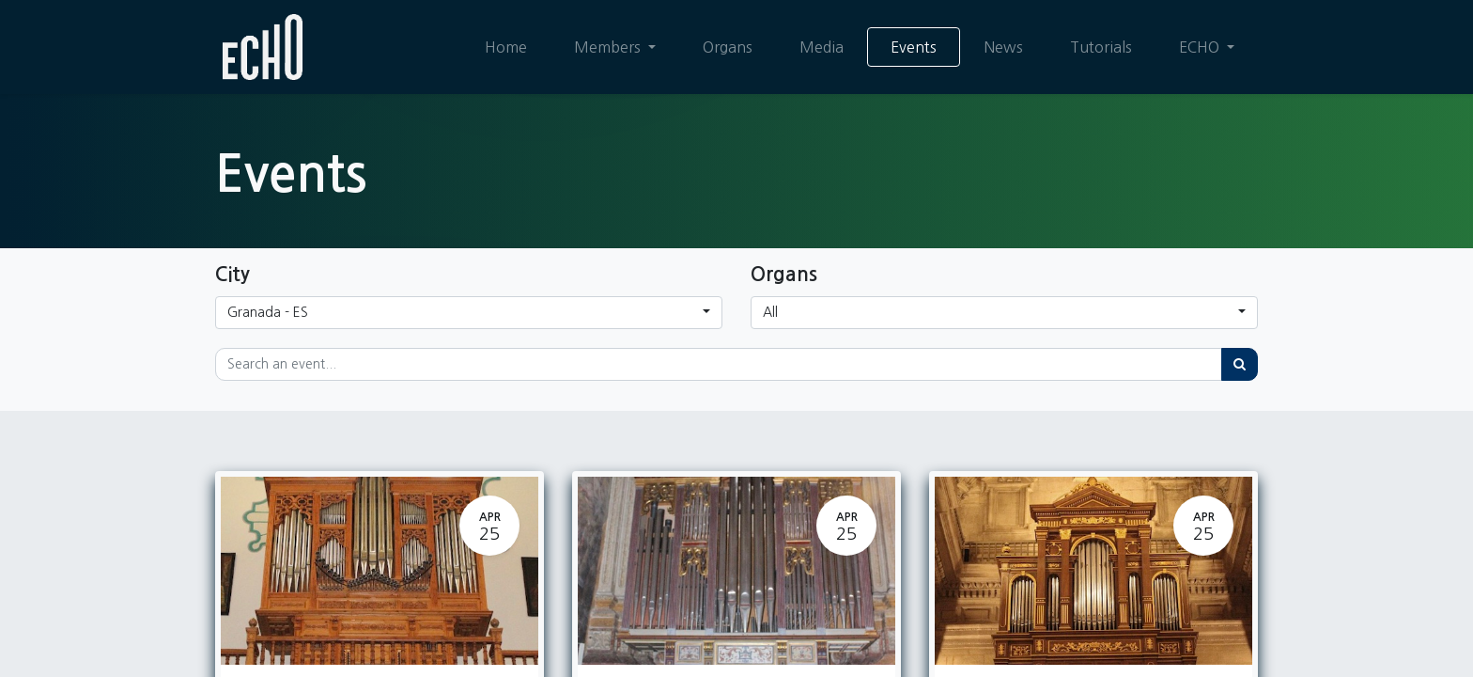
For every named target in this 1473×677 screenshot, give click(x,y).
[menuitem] (505, 47)
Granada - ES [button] (267, 312)
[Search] (1239, 364)
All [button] (770, 312)
